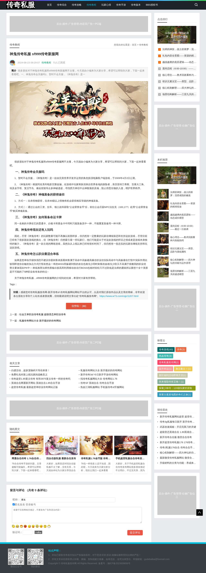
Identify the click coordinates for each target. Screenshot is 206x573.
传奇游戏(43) (166, 349)
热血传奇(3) (165, 355)
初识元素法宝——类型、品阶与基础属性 (184, 81)
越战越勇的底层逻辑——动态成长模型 (182, 62)
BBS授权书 (152, 4)
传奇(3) (181, 349)
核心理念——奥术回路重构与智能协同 (182, 75)
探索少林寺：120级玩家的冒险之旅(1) (175, 389)
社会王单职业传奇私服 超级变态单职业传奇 (42, 314)
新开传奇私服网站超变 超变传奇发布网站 (182, 416)
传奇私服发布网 (69, 563)
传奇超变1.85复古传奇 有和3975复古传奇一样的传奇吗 (40, 378)
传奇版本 (136, 4)
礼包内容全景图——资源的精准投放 (181, 55)
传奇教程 (91, 4)
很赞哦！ (77, 306)
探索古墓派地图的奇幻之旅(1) (175, 394)
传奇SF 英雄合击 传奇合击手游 (97, 383)
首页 (49, 4)
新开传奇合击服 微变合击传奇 (176, 437)
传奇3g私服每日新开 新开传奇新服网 (179, 421)
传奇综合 (62, 4)
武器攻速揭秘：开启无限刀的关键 (178, 426)
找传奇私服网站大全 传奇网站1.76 (98, 378)
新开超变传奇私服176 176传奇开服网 (180, 442)
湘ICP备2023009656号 (118, 563)
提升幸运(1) (165, 368)
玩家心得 (106, 4)
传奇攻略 (76, 4)
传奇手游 (121, 4)
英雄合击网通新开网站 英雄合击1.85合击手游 (35, 383)
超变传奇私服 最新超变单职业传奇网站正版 (34, 387)
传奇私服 (20, 5)
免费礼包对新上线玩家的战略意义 (29, 374)
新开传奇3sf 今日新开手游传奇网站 (99, 374)
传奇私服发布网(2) (169, 362)
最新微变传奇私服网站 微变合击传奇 (179, 457)
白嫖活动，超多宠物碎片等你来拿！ (30, 370)
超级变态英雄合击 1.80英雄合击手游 (179, 432)
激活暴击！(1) (183, 368)
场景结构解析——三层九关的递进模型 (182, 94)
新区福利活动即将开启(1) (172, 375)
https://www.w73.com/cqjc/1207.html (118, 296)
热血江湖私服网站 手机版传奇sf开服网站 (102, 387)
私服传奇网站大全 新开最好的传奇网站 (40, 320)
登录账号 (30, 504)
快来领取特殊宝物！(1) (171, 381)
